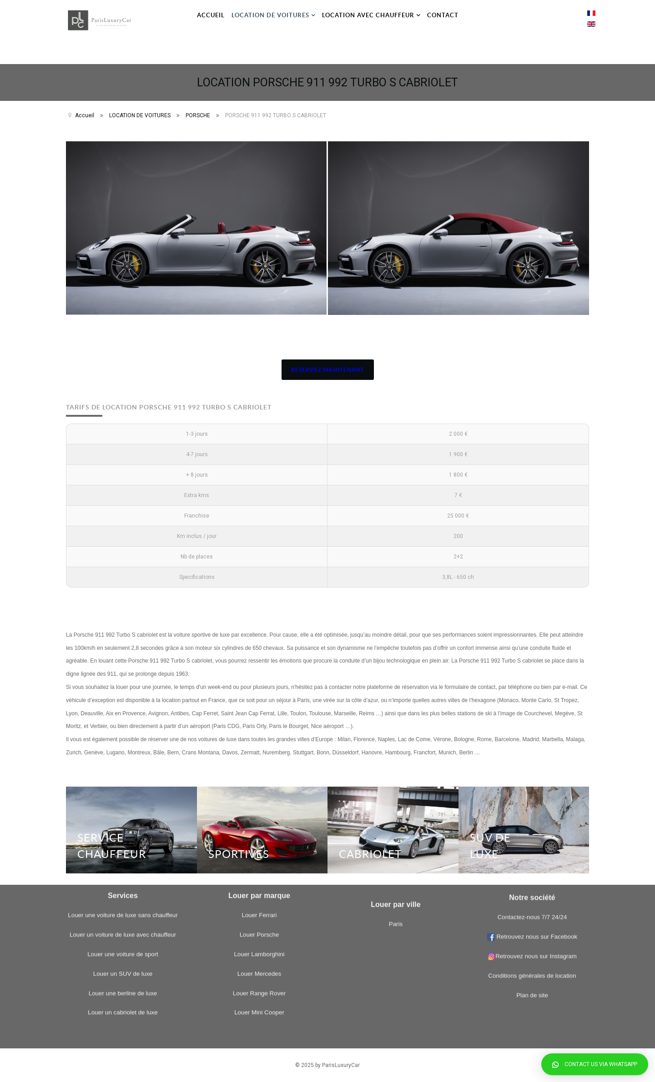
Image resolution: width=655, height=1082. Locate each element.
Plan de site (532, 877)
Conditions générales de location (532, 858)
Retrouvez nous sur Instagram (532, 838)
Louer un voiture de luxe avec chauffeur (123, 799)
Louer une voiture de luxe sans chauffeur (122, 779)
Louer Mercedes (259, 837)
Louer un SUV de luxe (122, 837)
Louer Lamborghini (259, 818)
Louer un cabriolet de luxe (122, 876)
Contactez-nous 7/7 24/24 (532, 799)
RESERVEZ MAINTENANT (327, 370)
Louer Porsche (259, 799)
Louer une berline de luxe (123, 857)
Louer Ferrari (259, 779)
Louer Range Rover (259, 857)
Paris (396, 880)
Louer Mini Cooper (259, 876)
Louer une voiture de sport (122, 818)
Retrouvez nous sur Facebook (536, 819)
